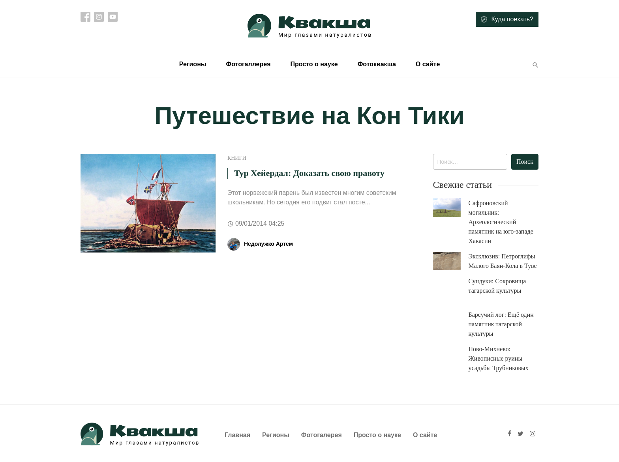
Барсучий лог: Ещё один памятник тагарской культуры (501, 324)
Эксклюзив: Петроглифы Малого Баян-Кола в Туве (503, 261)
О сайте (428, 64)
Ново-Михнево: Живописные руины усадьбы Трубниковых (499, 358)
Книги (236, 158)
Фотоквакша (377, 64)
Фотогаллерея (248, 64)
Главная (237, 435)
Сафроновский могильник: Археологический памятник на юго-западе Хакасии (501, 222)
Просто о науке (314, 64)
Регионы (192, 64)
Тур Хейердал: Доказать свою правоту (309, 173)
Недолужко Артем (268, 244)
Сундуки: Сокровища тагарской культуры (497, 286)
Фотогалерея (321, 435)
